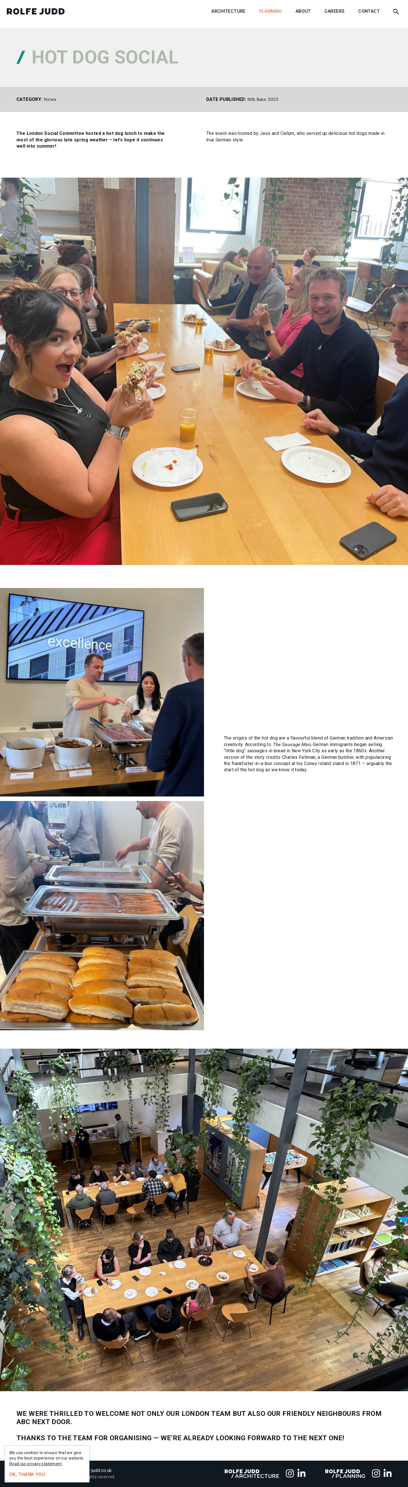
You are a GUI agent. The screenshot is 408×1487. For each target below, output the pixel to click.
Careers (334, 11)
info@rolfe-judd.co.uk (90, 1470)
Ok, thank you (27, 1474)
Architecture (228, 11)
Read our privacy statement (35, 1463)
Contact (369, 11)
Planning (270, 11)
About (303, 11)
